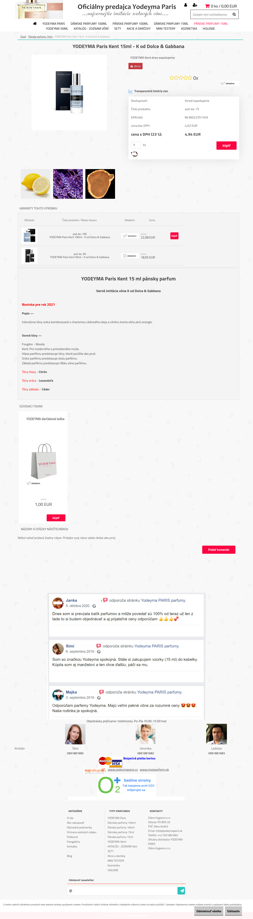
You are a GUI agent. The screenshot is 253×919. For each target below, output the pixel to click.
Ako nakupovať (75, 823)
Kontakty (72, 846)
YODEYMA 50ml (57, 29)
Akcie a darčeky (139, 29)
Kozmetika (189, 29)
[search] (234, 14)
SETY (117, 29)
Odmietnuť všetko (200, 911)
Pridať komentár (218, 550)
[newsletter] (181, 890)
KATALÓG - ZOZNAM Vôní (91, 29)
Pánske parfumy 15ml (211, 24)
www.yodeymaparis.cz (123, 769)
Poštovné (72, 837)
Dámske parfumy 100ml (89, 24)
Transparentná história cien (148, 91)
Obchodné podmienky (79, 827)
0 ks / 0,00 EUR (224, 6)
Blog (69, 856)
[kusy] (136, 145)
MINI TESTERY (166, 29)
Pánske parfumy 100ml (130, 24)
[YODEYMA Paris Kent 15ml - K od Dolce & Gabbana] (69, 56)
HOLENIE (209, 29)
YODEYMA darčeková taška (45, 419)
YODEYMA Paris (53, 24)
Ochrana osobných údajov (81, 832)
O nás (70, 818)
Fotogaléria (73, 842)
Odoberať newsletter (81, 880)
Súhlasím (230, 911)
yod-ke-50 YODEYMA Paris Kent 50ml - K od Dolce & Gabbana (79, 255)
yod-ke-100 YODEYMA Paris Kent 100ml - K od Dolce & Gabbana (79, 235)
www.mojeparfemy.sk (154, 769)
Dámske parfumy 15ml (171, 24)
